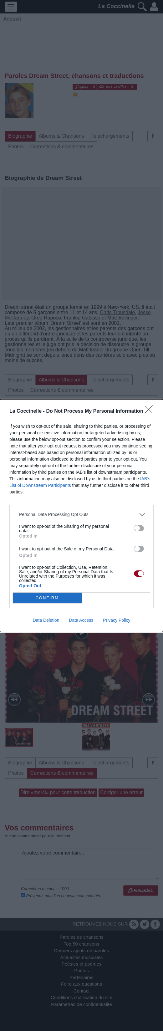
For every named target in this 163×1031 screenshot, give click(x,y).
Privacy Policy (116, 620)
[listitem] (81, 514)
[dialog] (81, 515)
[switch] (139, 528)
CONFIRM (47, 597)
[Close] (151, 411)
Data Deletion (46, 620)
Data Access (81, 620)
